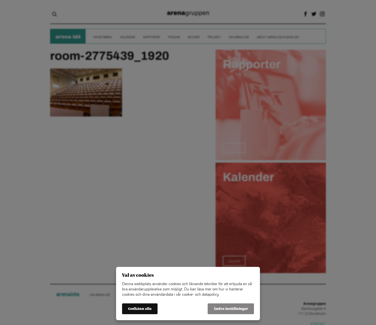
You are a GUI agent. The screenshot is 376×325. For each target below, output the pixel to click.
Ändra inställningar (231, 309)
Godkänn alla (140, 309)
